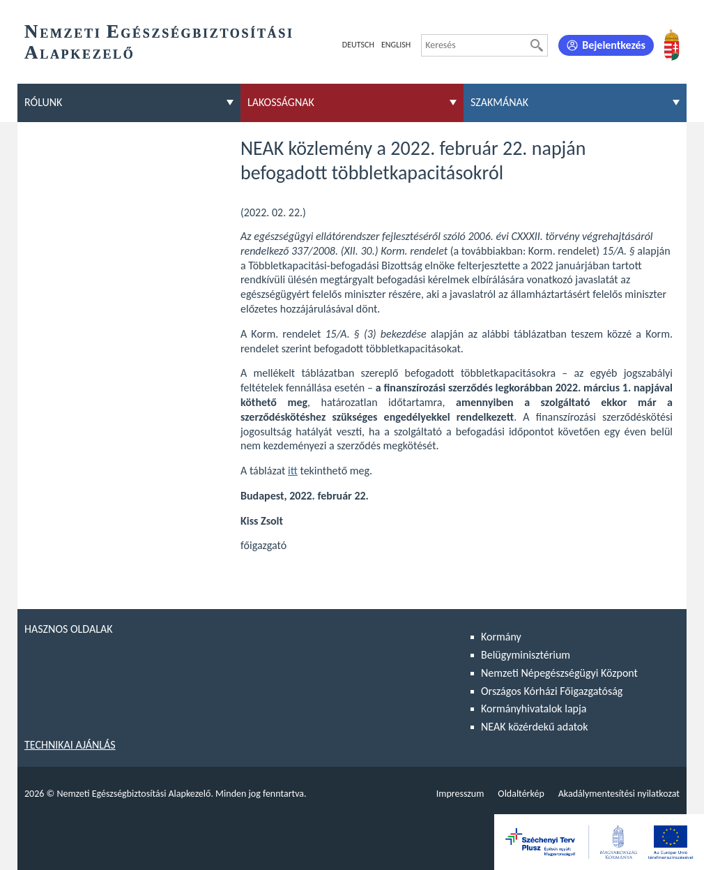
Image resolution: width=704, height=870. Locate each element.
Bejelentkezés (613, 45)
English (396, 45)
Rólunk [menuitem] (43, 102)
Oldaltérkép (521, 794)
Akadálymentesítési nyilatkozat (619, 794)
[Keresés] (536, 45)
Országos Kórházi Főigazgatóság (551, 691)
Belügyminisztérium (525, 654)
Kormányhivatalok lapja (533, 708)
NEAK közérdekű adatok (534, 726)
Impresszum (460, 794)
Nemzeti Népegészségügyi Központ (559, 673)
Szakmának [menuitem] (499, 102)
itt (293, 470)
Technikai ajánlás (70, 744)
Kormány (501, 636)
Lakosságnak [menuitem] (280, 102)
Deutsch (358, 45)
